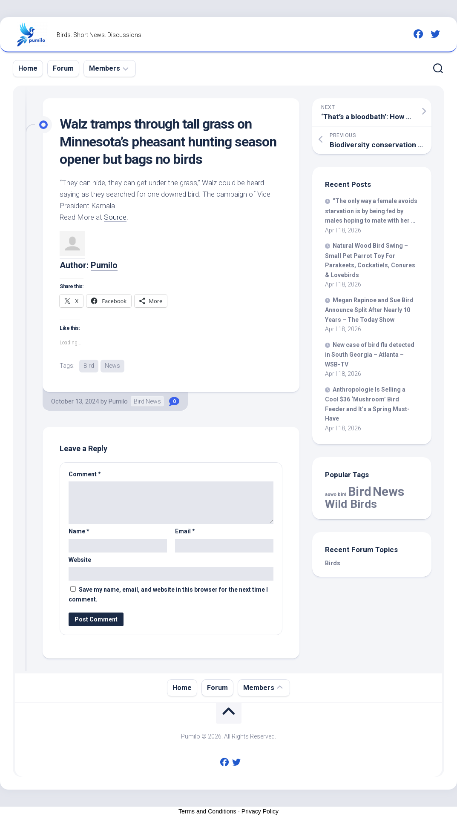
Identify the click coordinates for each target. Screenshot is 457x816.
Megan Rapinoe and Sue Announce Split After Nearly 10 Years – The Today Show (369, 310)
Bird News (147, 401)
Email (185, 531)
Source (115, 217)
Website (80, 559)
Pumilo (104, 265)
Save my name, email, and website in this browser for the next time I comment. (168, 594)
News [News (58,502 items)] (388, 491)
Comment (85, 474)
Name (79, 531)
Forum (63, 68)
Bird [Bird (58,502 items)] (359, 491)
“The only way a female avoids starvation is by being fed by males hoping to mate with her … (371, 211)
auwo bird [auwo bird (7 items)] (336, 494)
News (112, 365)
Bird (88, 365)
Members (104, 68)
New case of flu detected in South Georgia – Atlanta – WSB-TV (369, 354)
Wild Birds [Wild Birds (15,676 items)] (351, 503)
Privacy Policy (260, 811)
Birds (332, 563)
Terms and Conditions (207, 811)
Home (27, 68)
